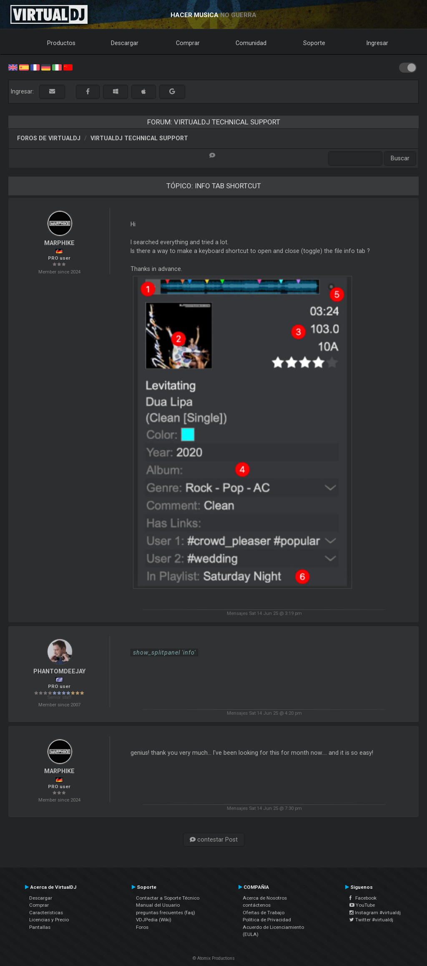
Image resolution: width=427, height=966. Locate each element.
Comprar (188, 43)
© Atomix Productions (214, 958)
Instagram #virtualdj (375, 912)
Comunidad (251, 43)
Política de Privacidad (267, 920)
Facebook (363, 898)
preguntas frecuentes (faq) (165, 912)
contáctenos (257, 905)
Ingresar (377, 43)
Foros (142, 927)
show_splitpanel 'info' (164, 652)
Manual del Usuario (158, 905)
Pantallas (39, 927)
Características (46, 912)
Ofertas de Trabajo (263, 912)
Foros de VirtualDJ (48, 138)
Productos (61, 43)
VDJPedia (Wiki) (153, 920)
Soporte (314, 43)
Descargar (124, 43)
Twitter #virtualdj (371, 920)
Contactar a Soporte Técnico (167, 898)
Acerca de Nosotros (265, 898)
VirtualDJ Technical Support (139, 138)
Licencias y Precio (49, 920)
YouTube (362, 905)
